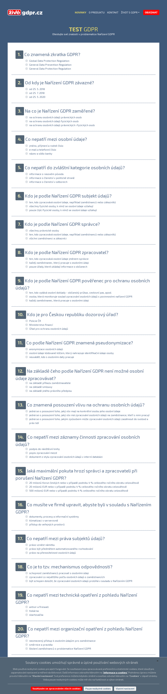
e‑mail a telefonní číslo (42, 149)
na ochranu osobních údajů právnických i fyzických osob (62, 125)
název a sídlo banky (40, 153)
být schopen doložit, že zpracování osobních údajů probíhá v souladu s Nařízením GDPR (80, 580)
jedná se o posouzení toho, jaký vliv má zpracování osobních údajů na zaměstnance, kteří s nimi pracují (89, 415)
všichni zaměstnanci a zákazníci (48, 238)
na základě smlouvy (40, 386)
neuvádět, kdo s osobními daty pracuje (51, 356)
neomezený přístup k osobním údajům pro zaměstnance (62, 640)
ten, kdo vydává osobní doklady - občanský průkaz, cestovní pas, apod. (70, 292)
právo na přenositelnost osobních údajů (52, 552)
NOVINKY (80, 12)
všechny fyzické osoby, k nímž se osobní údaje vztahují (61, 206)
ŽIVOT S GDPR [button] (129, 12)
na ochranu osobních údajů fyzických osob (54, 121)
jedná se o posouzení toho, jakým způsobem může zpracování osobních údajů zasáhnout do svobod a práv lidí (88, 420)
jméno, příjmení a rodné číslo (46, 145)
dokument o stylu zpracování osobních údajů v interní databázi (66, 456)
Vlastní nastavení (125, 688)
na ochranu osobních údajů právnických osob (55, 117)
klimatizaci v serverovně (43, 520)
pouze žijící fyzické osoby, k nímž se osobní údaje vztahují (63, 210)
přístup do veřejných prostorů (47, 524)
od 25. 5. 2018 (37, 89)
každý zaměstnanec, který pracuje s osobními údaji (59, 262)
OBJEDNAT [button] (151, 12)
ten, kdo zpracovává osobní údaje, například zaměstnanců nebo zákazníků (72, 202)
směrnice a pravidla (41, 644)
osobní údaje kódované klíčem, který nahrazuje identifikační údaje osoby (71, 353)
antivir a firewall (39, 606)
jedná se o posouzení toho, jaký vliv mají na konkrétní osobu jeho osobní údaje (74, 411)
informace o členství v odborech (48, 181)
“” (115, 672)
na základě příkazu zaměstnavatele (50, 382)
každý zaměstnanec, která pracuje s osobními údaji (59, 300)
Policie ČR (35, 320)
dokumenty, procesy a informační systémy (54, 516)
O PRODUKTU (97, 12)
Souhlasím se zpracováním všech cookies (56, 688)
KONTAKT (112, 12)
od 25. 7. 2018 (37, 92)
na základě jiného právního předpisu (50, 390)
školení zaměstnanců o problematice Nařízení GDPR (60, 648)
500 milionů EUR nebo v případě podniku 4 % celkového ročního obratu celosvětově (78, 490)
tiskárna (34, 610)
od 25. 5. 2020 (37, 96)
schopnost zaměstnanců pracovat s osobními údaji (59, 573)
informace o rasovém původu (46, 173)
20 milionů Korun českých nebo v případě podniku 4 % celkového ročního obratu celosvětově (84, 482)
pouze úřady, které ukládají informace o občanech (58, 266)
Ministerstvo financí (41, 324)
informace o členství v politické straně (52, 177)
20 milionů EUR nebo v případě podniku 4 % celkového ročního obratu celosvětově (78, 486)
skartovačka (36, 614)
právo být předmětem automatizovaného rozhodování (61, 548)
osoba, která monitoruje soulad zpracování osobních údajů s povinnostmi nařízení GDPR (80, 296)
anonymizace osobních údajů (46, 349)
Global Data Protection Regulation (49, 60)
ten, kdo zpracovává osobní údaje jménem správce (59, 258)
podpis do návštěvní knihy (44, 448)
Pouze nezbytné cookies (98, 688)
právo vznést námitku (42, 544)
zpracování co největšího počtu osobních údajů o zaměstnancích (67, 576)
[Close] (158, 661)
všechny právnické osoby (44, 230)
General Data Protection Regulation (50, 68)
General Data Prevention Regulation (50, 64)
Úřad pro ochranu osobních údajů (48, 328)
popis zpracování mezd (43, 452)
